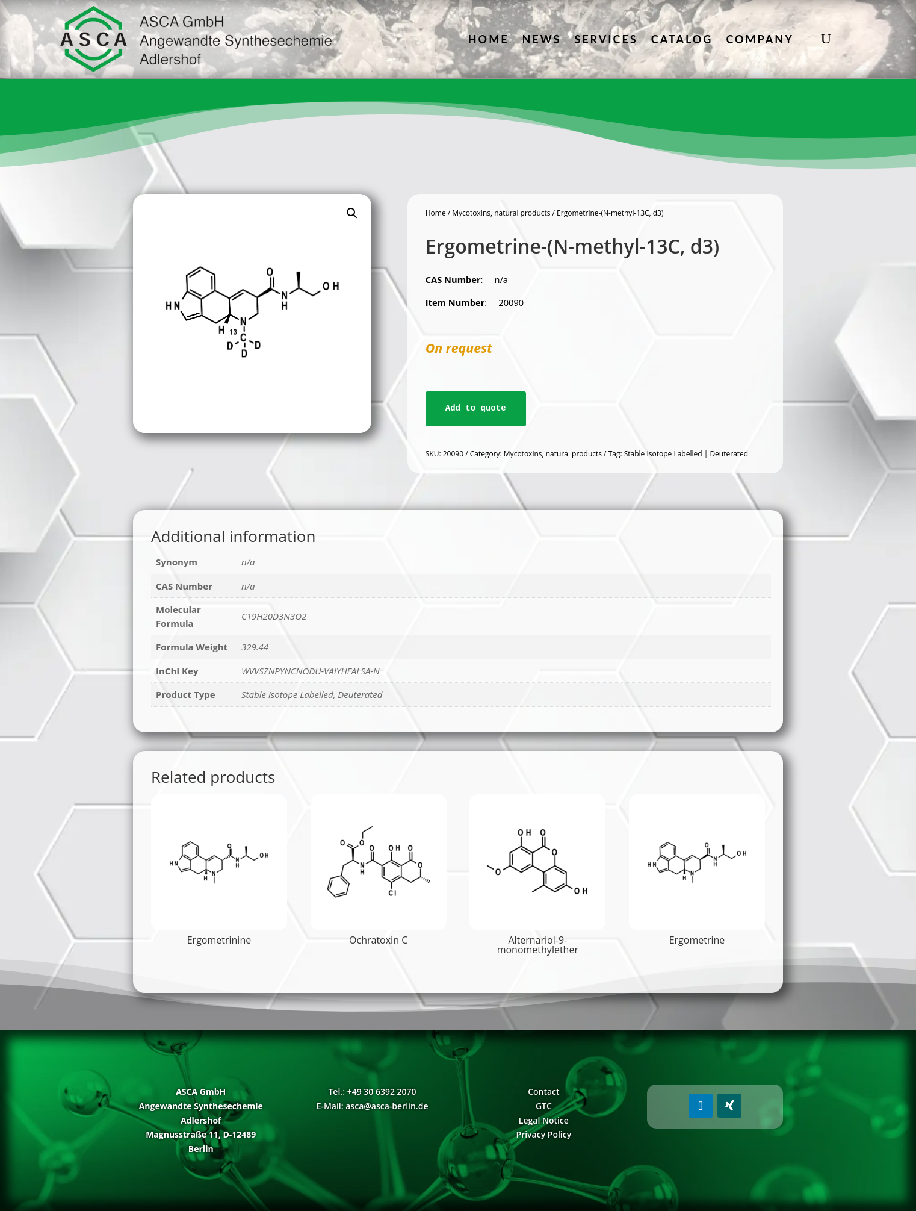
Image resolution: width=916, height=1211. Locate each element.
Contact (543, 1091)
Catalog (682, 39)
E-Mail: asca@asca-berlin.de (373, 1106)
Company (759, 39)
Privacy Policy (544, 1134)
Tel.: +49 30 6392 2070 (372, 1091)
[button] (352, 213)
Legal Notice (544, 1120)
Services (605, 39)
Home (488, 39)
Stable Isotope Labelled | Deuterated (686, 454)
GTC (544, 1106)
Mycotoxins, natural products (501, 213)
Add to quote (475, 408)
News (542, 39)
